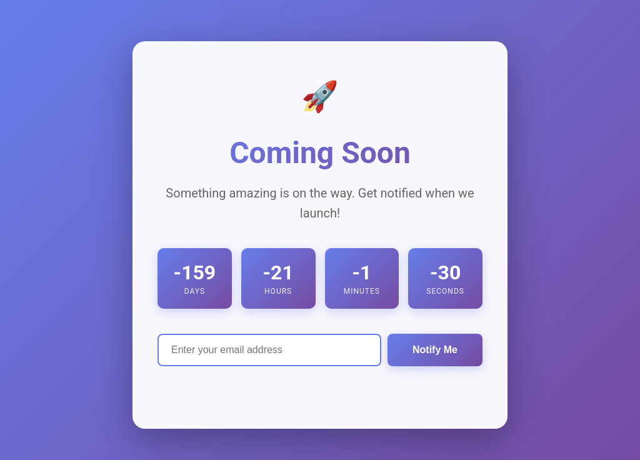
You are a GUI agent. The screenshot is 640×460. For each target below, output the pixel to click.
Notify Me (435, 349)
